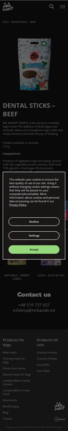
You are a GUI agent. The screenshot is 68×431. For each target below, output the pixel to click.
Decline (34, 221)
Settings (34, 235)
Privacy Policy (17, 205)
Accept (34, 249)
